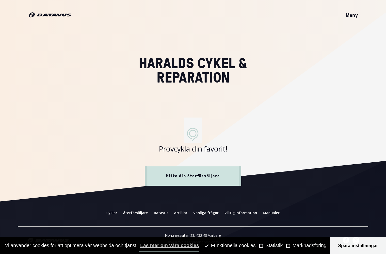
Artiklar (180, 212)
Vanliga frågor (206, 212)
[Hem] (50, 15)
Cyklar (111, 212)
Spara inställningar (358, 245)
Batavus (161, 212)
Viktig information (241, 212)
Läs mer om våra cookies (169, 245)
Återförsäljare (135, 212)
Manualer (271, 212)
